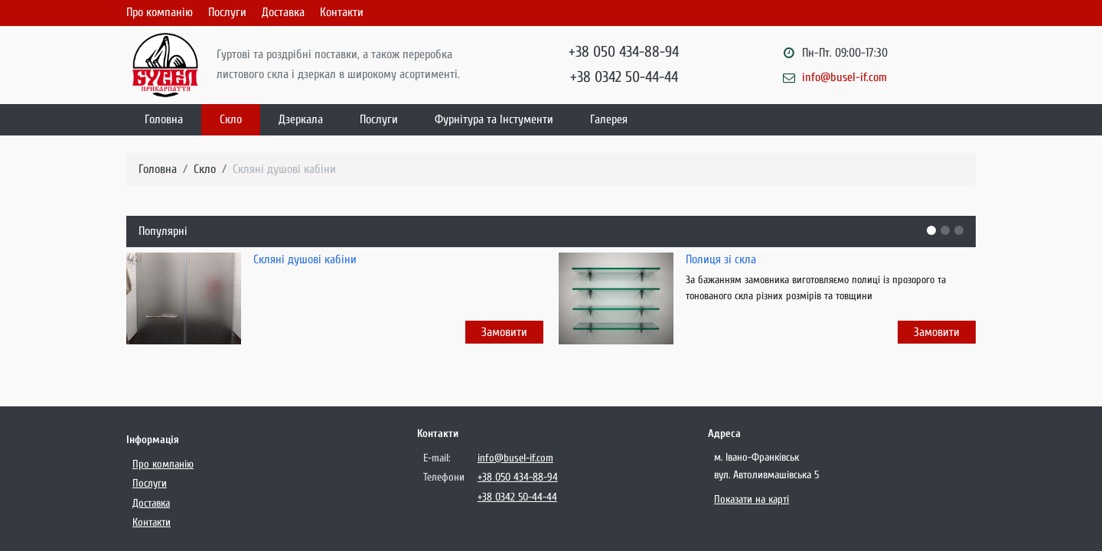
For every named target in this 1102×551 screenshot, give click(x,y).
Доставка (283, 12)
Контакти (342, 12)
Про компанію (159, 12)
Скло (231, 119)
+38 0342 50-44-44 (624, 77)
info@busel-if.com (844, 77)
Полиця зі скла (721, 259)
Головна (164, 119)
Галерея (609, 119)
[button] (931, 230)
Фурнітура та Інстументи (494, 119)
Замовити (504, 332)
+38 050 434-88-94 (624, 51)
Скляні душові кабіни (284, 169)
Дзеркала (301, 119)
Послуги (227, 12)
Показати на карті (751, 499)
